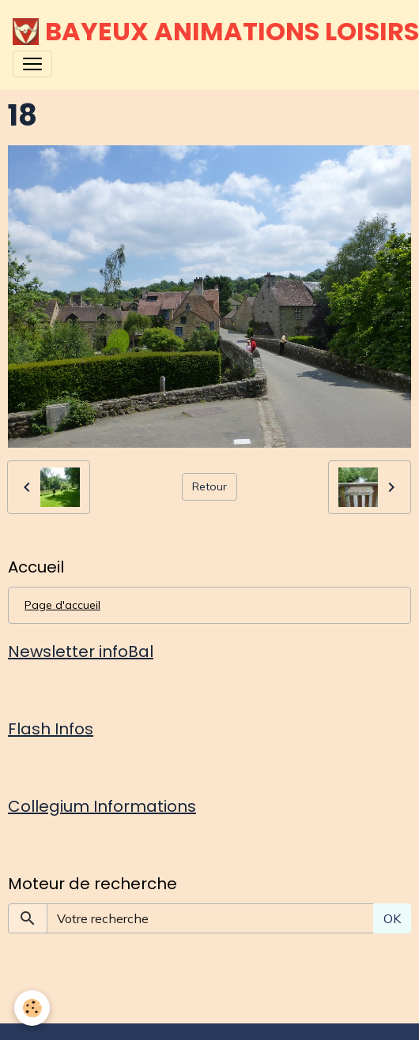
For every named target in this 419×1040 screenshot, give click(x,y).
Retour (209, 486)
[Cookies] (32, 1008)
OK (392, 918)
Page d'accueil (62, 605)
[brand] (203, 32)
